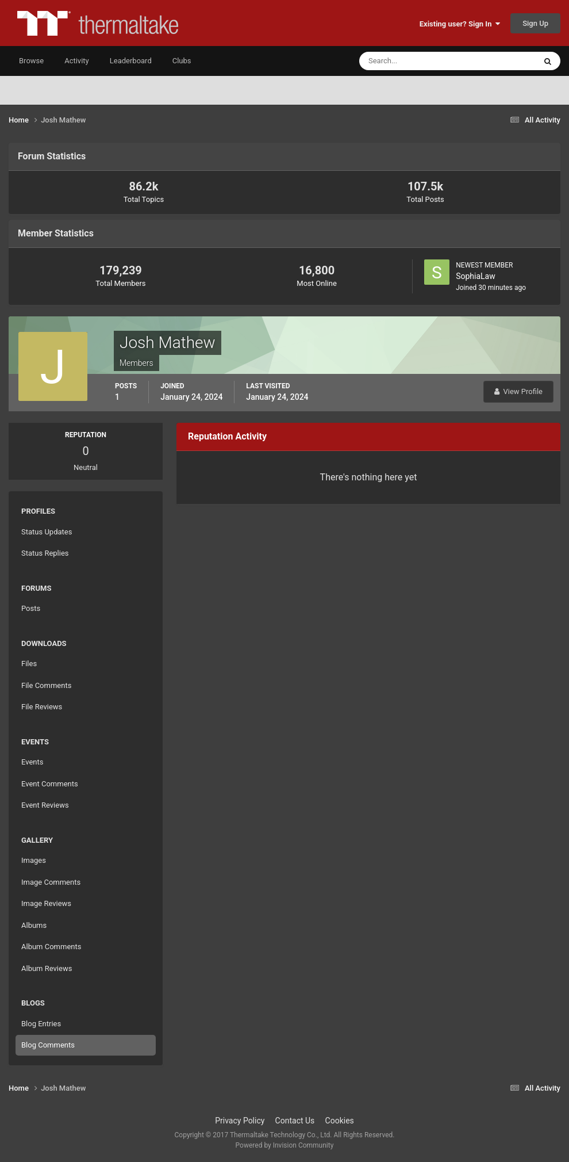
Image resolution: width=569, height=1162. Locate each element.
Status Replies (45, 553)
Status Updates (46, 532)
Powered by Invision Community (285, 1145)
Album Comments (51, 946)
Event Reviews (45, 805)
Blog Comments (48, 1045)
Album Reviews (46, 968)
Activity (76, 60)
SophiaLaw (475, 276)
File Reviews (41, 706)
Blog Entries (41, 1023)
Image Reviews (46, 903)
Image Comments (50, 882)
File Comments (46, 685)
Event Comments (49, 783)
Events (32, 762)
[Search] (412, 61)
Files (29, 663)
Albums (34, 925)
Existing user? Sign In (460, 24)
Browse (31, 60)
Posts (30, 608)
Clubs (181, 60)
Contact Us (295, 1120)
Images (33, 860)
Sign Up (535, 23)
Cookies (339, 1120)
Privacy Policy (239, 1120)
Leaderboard (131, 60)
